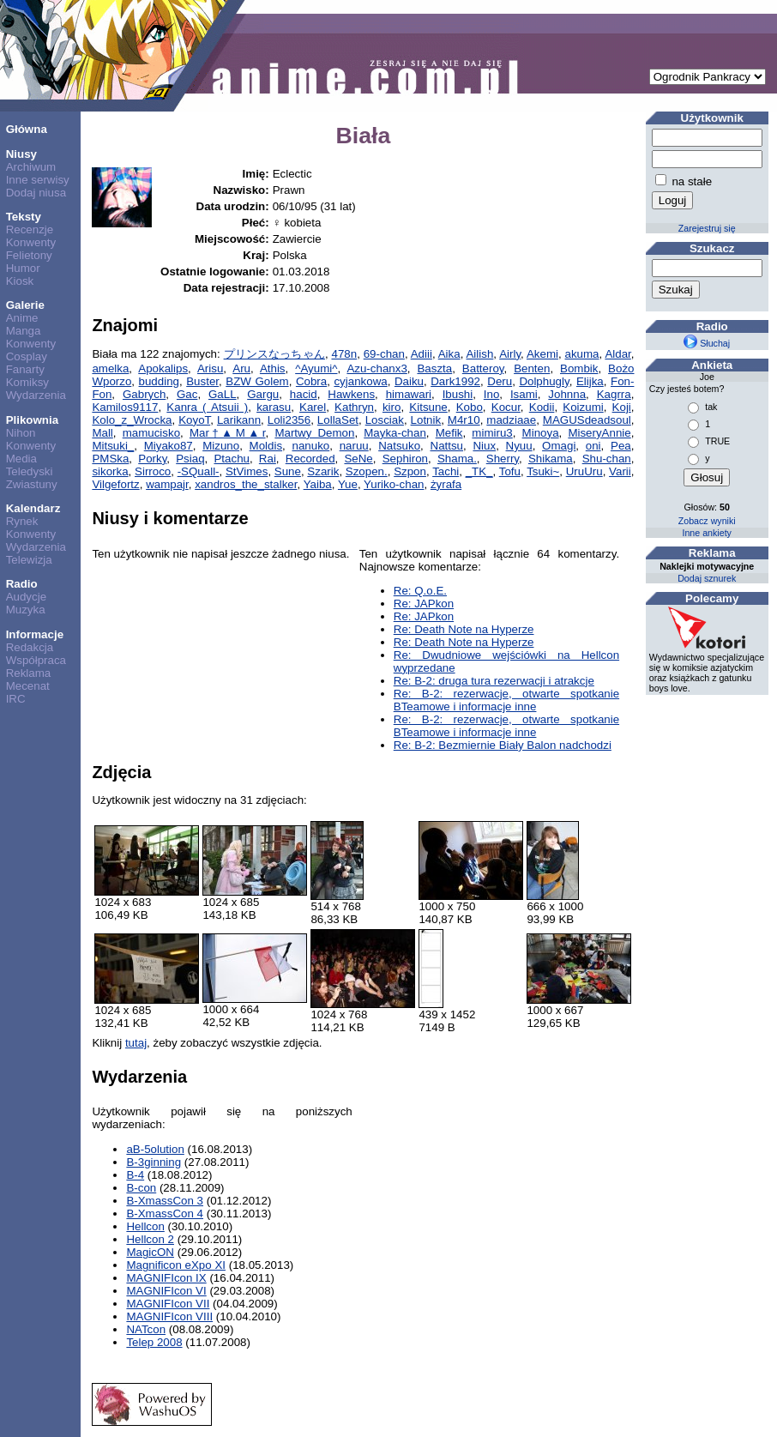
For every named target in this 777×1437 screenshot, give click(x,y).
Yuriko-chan (394, 484)
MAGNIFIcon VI (166, 1290)
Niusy (21, 154)
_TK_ (479, 471)
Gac (187, 394)
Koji (621, 407)
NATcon (146, 1329)
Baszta (434, 368)
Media (21, 458)
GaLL (222, 394)
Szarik (323, 471)
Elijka (590, 381)
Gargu (263, 394)
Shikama (550, 458)
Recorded (310, 458)
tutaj (136, 1042)
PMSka (110, 458)
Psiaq (190, 458)
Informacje (34, 634)
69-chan (384, 353)
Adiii (421, 353)
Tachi (445, 471)
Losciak (384, 420)
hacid (303, 394)
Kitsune (428, 407)
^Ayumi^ (316, 368)
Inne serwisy (37, 179)
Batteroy (483, 368)
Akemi (542, 353)
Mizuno (220, 445)
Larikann (239, 420)
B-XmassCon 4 (164, 1213)
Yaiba (318, 484)
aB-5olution (155, 1149)
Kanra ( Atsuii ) (207, 407)
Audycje (26, 596)
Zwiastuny (31, 484)
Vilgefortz (115, 484)
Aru (241, 368)
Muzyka (25, 609)
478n (344, 353)
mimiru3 (492, 432)
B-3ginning (153, 1162)
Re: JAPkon (424, 603)
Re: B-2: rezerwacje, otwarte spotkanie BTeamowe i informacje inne (506, 700)
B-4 (135, 1174)
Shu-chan (606, 458)
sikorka (110, 471)
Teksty (23, 216)
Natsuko (399, 445)
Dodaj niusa (36, 192)
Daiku (409, 381)
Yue (348, 484)
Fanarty (25, 369)
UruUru (584, 471)
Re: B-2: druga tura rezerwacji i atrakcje (494, 680)
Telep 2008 (154, 1342)
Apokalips (163, 368)
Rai (267, 458)
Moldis (266, 445)
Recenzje (30, 229)
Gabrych (144, 394)
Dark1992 (455, 381)
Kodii (542, 407)
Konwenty (31, 242)
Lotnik (426, 420)
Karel (312, 407)
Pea (621, 445)
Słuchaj (707, 343)
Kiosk (20, 281)
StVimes (247, 471)
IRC (16, 698)
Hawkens (351, 394)
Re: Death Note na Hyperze (464, 629)
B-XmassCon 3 (164, 1200)
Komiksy (27, 382)
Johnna (567, 394)
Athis (273, 368)
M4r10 (464, 420)
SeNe (358, 458)
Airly (510, 353)
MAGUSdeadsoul (587, 420)
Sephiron (405, 458)
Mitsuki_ (113, 445)
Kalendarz (33, 508)
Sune (287, 471)
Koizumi (583, 407)
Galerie (25, 305)
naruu (354, 445)
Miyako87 (168, 445)
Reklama (28, 673)
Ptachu (232, 458)
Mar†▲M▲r (228, 432)
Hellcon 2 (150, 1239)
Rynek (22, 521)
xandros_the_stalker (246, 484)
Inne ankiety (706, 533)
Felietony (29, 255)
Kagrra (614, 394)
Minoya (540, 432)
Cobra (311, 381)
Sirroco (153, 471)
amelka (110, 368)
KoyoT (194, 420)
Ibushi (458, 394)
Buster (202, 381)
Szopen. (367, 471)
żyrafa (446, 484)
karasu (273, 407)
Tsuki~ (543, 471)
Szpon (410, 471)
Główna (26, 129)
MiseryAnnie (599, 432)
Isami (524, 394)
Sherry (502, 458)
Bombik (579, 368)
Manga (23, 330)
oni (593, 445)
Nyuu (519, 445)
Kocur (506, 407)
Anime (22, 317)
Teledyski (29, 471)
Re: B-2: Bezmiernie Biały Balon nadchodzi (502, 745)
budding (159, 381)
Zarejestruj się (707, 228)
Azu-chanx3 (376, 368)
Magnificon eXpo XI (176, 1265)
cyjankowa (360, 381)
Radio (22, 583)
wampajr (167, 484)
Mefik (449, 432)
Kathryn (354, 407)
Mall (102, 432)
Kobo (469, 407)
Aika (449, 353)
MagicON (150, 1252)
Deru (499, 381)
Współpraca (36, 660)
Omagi (558, 445)
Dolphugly (544, 381)
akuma (582, 353)
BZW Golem (257, 381)
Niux (484, 445)
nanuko (311, 445)
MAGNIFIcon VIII (169, 1316)
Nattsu (447, 445)
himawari (408, 394)
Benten (532, 368)
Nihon (21, 432)
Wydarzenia (36, 395)
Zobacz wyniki (707, 521)
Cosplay (26, 356)
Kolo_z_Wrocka (132, 420)
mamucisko (151, 432)
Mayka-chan (395, 432)
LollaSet (337, 420)
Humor (23, 268)
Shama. (457, 458)
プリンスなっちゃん (274, 353)
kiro (391, 407)
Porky (152, 458)
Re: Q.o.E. (420, 590)
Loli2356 (289, 420)
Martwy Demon (314, 432)
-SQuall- (199, 471)
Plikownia (32, 420)
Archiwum (31, 166)
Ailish (479, 353)
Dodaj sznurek (707, 578)
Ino (492, 394)
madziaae (511, 420)
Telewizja (29, 559)
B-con (141, 1187)
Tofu (510, 471)
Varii (620, 471)
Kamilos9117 (125, 407)
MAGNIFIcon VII (167, 1303)
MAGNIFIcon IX (166, 1277)
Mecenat (28, 685)
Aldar (617, 353)
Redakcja (30, 647)
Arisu (210, 368)
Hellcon (145, 1226)
